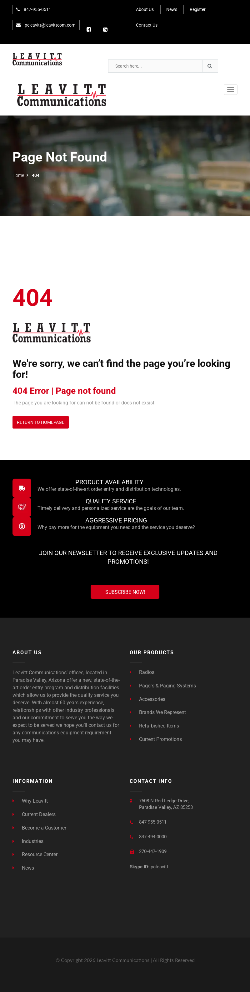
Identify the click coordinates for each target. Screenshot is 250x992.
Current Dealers (34, 814)
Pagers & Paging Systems (163, 686)
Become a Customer (39, 828)
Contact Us (147, 25)
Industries (27, 841)
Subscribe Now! (125, 592)
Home (18, 175)
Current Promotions (156, 739)
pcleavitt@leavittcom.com (45, 25)
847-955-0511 (33, 9)
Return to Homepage (40, 422)
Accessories (147, 699)
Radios (142, 672)
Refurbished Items (154, 726)
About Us (145, 9)
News (171, 9)
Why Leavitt (30, 801)
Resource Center (35, 854)
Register (198, 9)
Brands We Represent (158, 712)
